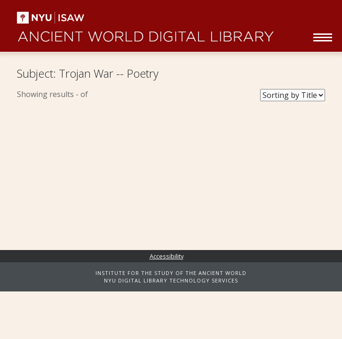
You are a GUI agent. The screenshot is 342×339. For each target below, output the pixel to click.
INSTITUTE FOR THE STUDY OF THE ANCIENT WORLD (171, 272)
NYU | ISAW (58, 18)
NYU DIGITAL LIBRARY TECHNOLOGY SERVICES (171, 280)
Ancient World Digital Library (145, 33)
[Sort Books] (292, 95)
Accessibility (166, 256)
